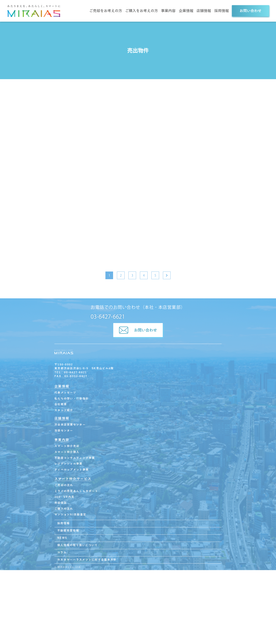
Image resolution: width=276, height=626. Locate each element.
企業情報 (186, 11)
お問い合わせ (250, 11)
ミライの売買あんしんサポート (76, 491)
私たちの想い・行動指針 (71, 398)
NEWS (62, 538)
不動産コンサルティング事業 (74, 458)
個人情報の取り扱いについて (77, 545)
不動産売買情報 (68, 530)
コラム (62, 552)
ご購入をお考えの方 (141, 11)
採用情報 (221, 11)
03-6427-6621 (108, 316)
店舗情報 (203, 11)
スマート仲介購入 (66, 452)
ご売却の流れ (63, 485)
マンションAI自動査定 (70, 514)
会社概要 (60, 404)
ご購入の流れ (63, 508)
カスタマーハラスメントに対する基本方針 (87, 559)
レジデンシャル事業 (68, 463)
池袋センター (63, 430)
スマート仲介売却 (66, 446)
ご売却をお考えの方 (105, 11)
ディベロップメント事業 (71, 469)
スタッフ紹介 (63, 410)
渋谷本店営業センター (70, 424)
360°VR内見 (64, 497)
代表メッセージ (65, 392)
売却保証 (60, 502)
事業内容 (168, 11)
